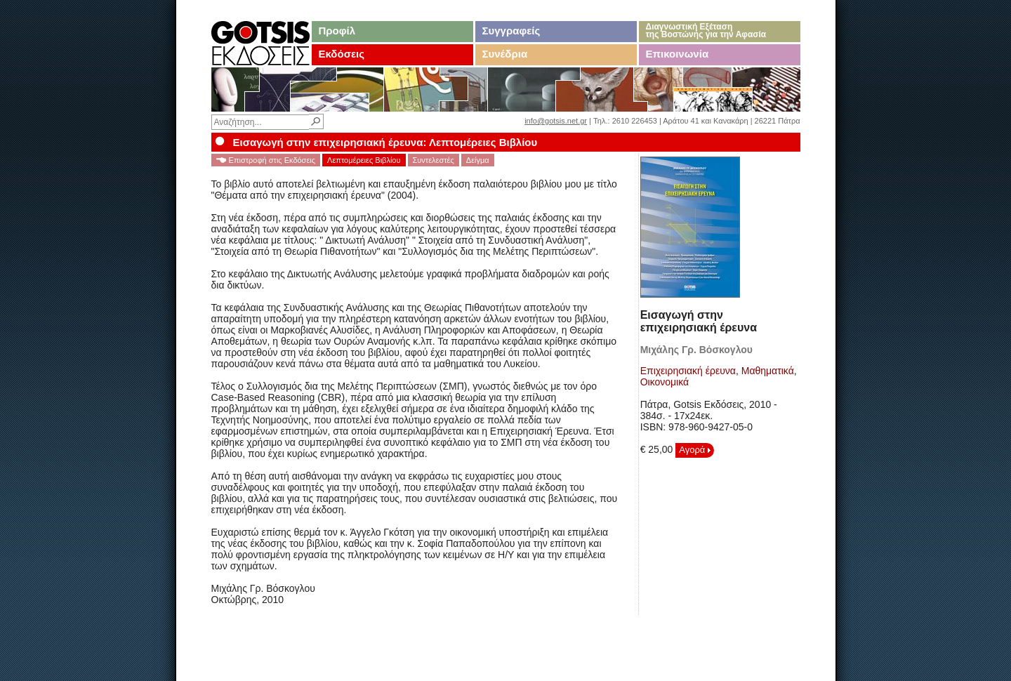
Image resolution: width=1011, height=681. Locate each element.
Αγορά (695, 449)
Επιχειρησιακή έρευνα (688, 370)
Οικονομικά (664, 382)
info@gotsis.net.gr (555, 121)
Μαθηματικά (767, 370)
